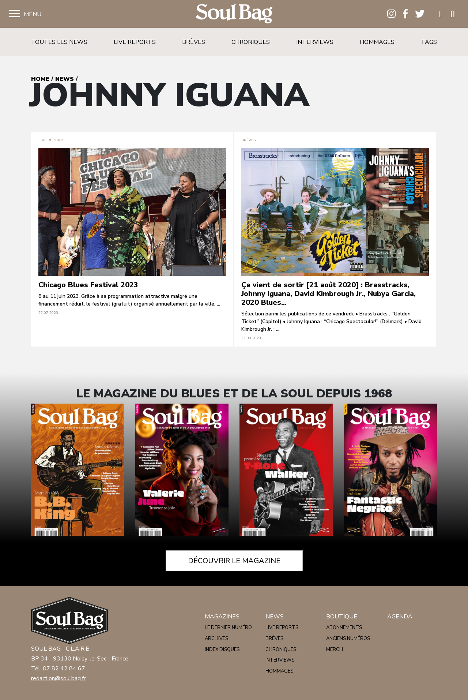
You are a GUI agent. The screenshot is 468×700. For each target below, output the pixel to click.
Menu (32, 14)
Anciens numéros (348, 638)
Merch (334, 649)
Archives (216, 638)
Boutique (341, 617)
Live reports (135, 42)
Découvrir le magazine (234, 561)
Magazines (222, 617)
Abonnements (344, 627)
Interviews (314, 42)
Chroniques (250, 42)
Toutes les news (59, 42)
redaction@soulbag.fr (58, 678)
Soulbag (234, 14)
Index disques (222, 649)
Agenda (399, 617)
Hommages (377, 42)
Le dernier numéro (228, 627)
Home (40, 79)
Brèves (193, 42)
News (64, 79)
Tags (429, 42)
